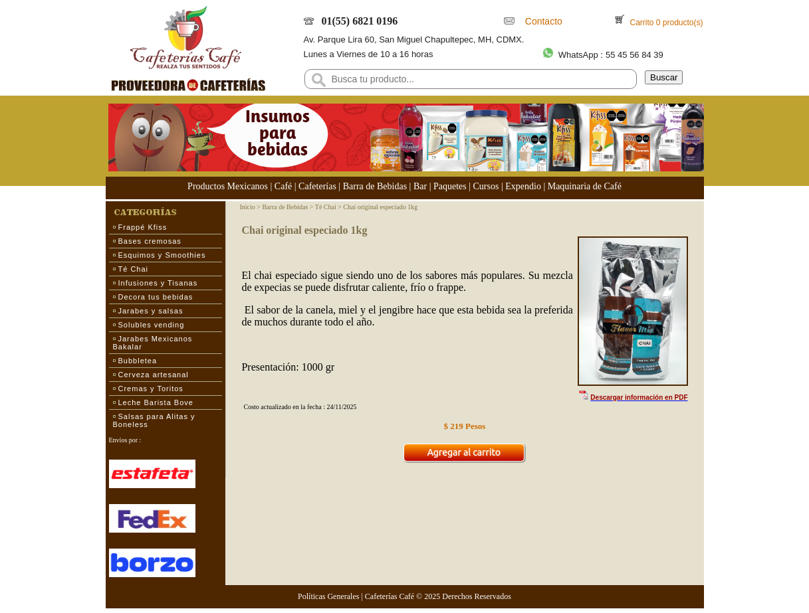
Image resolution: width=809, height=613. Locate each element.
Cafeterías (317, 186)
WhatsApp (578, 55)
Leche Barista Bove (155, 402)
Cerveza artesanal (153, 375)
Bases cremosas (149, 241)
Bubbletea (138, 361)
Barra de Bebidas (375, 186)
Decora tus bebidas (155, 297)
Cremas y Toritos (150, 389)
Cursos (486, 186)
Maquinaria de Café (585, 186)
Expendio (523, 186)
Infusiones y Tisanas (158, 283)
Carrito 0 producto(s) (665, 22)
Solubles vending (151, 325)
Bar (420, 186)
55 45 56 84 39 (634, 55)
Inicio (247, 207)
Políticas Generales (328, 596)
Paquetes (450, 186)
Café (283, 186)
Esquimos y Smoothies (162, 255)
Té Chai (133, 269)
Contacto (541, 21)
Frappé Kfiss (143, 227)
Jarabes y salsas (150, 311)
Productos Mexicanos (227, 186)
